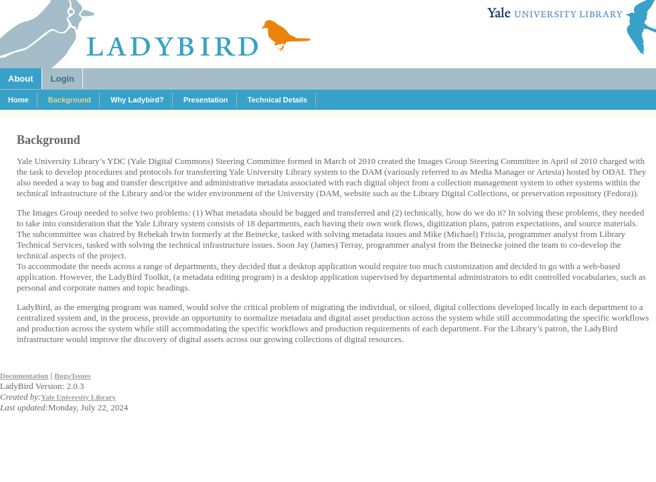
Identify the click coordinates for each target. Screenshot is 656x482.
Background (69, 100)
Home (18, 100)
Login (62, 79)
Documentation (24, 376)
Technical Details (277, 100)
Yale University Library (78, 397)
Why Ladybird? (136, 100)
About (20, 79)
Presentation (205, 100)
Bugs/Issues (72, 376)
